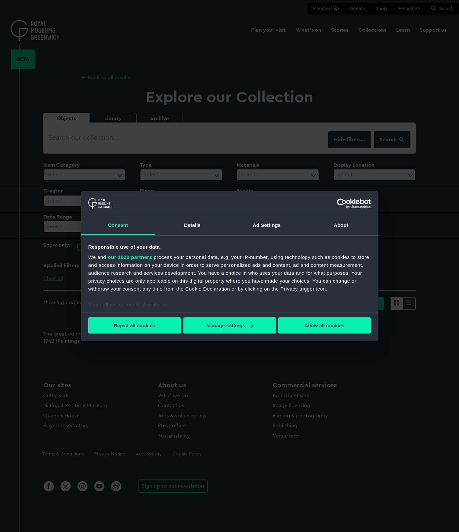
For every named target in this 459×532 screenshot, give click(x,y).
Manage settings (229, 325)
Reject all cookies (134, 325)
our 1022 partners (130, 257)
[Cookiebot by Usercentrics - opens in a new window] (342, 203)
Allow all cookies (325, 325)
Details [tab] (192, 225)
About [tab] (341, 225)
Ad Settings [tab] (267, 225)
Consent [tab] (118, 225)
